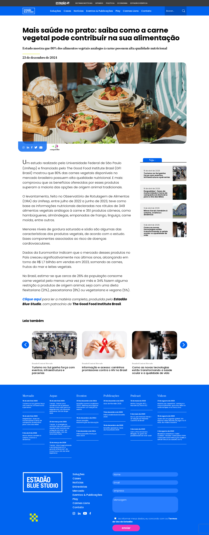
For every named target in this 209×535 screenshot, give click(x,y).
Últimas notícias (83, 3)
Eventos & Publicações (99, 11)
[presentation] (25, 344)
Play (118, 11)
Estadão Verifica (138, 3)
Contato (146, 11)
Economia (122, 3)
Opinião (99, 3)
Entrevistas (80, 486)
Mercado (78, 491)
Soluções (55, 11)
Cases (67, 11)
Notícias (79, 11)
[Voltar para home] (28, 11)
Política (110, 3)
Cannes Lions (131, 11)
